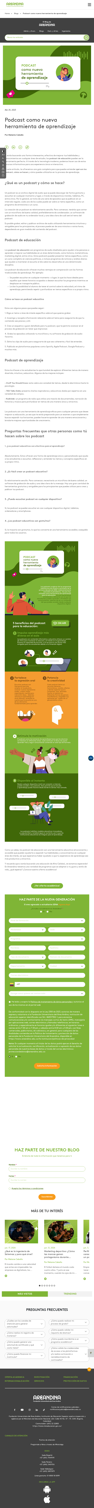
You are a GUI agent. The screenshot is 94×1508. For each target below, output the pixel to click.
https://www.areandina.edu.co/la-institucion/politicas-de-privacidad (41, 1039)
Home (7, 14)
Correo (12, 1176)
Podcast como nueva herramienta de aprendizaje (45, 14)
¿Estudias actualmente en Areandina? (47, 909)
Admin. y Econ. (28, 31)
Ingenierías (67, 31)
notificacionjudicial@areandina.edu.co (65, 1411)
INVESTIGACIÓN (41, 1378)
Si (44, 912)
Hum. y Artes (53, 31)
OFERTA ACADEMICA (14, 1378)
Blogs (16, 14)
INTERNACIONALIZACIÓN (17, 1382)
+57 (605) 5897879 (47, 1472)
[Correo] (47, 1180)
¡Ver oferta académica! (47, 886)
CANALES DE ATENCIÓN (16, 1437)
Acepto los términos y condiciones (27, 1189)
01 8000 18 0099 (53, 1477)
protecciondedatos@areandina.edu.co (27, 1052)
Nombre (13, 1165)
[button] (3, 151)
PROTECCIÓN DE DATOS (75, 1382)
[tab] (25, 1295)
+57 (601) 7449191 (47, 1459)
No (50, 912)
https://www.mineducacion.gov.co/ (47, 1427)
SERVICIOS (39, 1382)
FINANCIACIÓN (71, 1378)
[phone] (50, 984)
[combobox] (50, 930)
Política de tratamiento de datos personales (51, 1002)
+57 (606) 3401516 (47, 1466)
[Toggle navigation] (88, 4)
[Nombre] (47, 1169)
